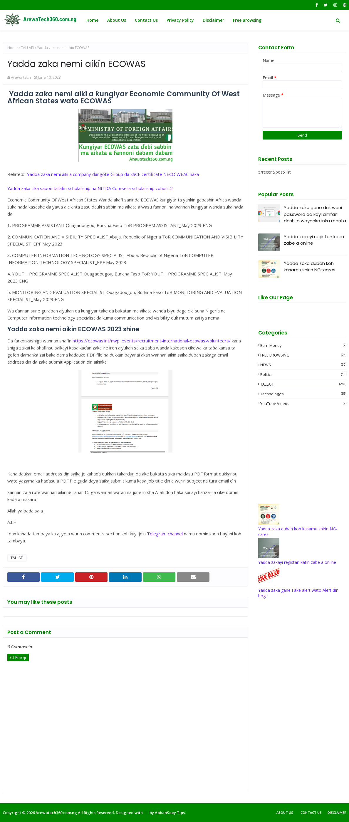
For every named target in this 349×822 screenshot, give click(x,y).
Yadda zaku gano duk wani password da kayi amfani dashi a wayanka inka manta (315, 214)
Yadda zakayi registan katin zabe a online (314, 239)
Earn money (303, 345)
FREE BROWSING (303, 355)
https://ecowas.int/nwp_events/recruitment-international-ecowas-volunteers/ (152, 341)
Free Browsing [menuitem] (247, 20)
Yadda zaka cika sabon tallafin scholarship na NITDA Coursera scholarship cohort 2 (90, 188)
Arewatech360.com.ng (56, 812)
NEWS (303, 364)
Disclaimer (337, 812)
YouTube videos (303, 403)
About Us (284, 812)
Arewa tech (21, 77)
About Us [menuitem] (116, 20)
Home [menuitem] (92, 20)
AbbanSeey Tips (170, 812)
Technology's (303, 393)
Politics (303, 374)
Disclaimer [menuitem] (213, 20)
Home (12, 47)
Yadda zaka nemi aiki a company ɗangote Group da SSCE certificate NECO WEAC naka (113, 174)
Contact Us (311, 812)
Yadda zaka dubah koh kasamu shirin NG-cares (309, 266)
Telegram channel (165, 534)
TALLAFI (27, 47)
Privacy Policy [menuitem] (180, 20)
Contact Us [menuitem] (146, 20)
